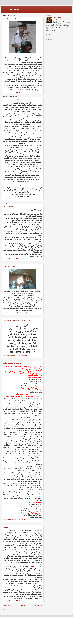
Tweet (4, 609)
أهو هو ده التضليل (8, 206)
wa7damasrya (12, 9)
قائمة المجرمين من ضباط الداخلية (13, 363)
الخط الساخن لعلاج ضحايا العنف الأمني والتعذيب (17, 320)
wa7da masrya (57, 17)
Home (23, 605)
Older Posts (38, 605)
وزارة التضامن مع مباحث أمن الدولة (13, 99)
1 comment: (24, 355)
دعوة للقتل (6, 527)
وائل (31, 300)
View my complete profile (51, 30)
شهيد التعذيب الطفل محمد (10, 266)
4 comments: (25, 600)
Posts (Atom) (12, 611)
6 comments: (24, 92)
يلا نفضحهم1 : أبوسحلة (9, 19)
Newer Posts (7, 605)
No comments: (25, 198)
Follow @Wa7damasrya (51, 36)
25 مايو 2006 (35, 566)
